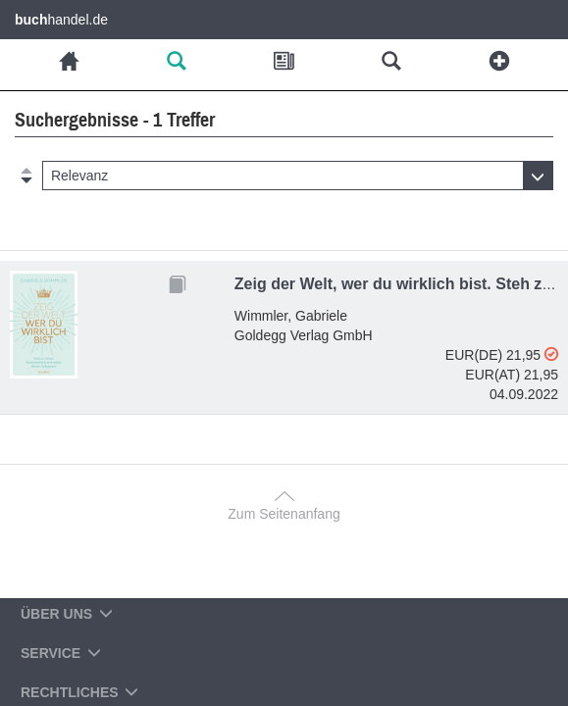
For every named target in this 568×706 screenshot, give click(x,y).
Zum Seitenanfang (283, 514)
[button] (297, 175)
